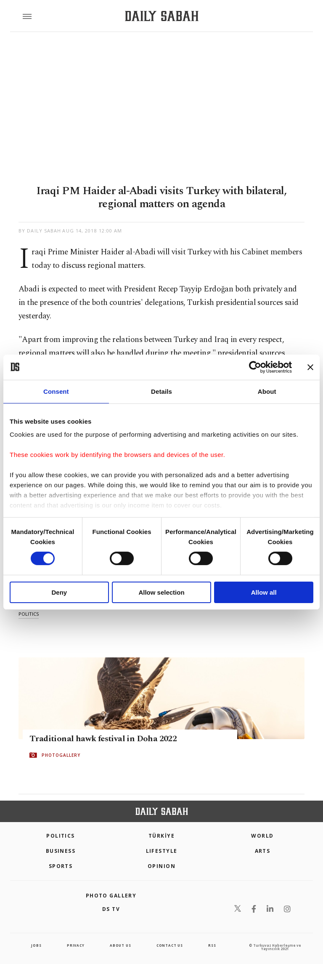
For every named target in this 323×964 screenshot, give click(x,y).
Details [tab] (161, 391)
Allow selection (161, 592)
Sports (61, 866)
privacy (76, 945)
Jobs (36, 945)
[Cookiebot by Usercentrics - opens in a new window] (255, 366)
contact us (169, 945)
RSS (212, 945)
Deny (59, 592)
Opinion (161, 866)
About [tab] (267, 391)
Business (61, 851)
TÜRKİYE (161, 835)
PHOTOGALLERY (61, 755)
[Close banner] (310, 367)
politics (29, 614)
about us (120, 945)
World (262, 835)
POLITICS (60, 835)
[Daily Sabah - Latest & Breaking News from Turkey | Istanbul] (162, 16)
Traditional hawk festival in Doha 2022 (103, 738)
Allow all (264, 592)
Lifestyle (161, 851)
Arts (262, 851)
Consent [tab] (56, 391)
